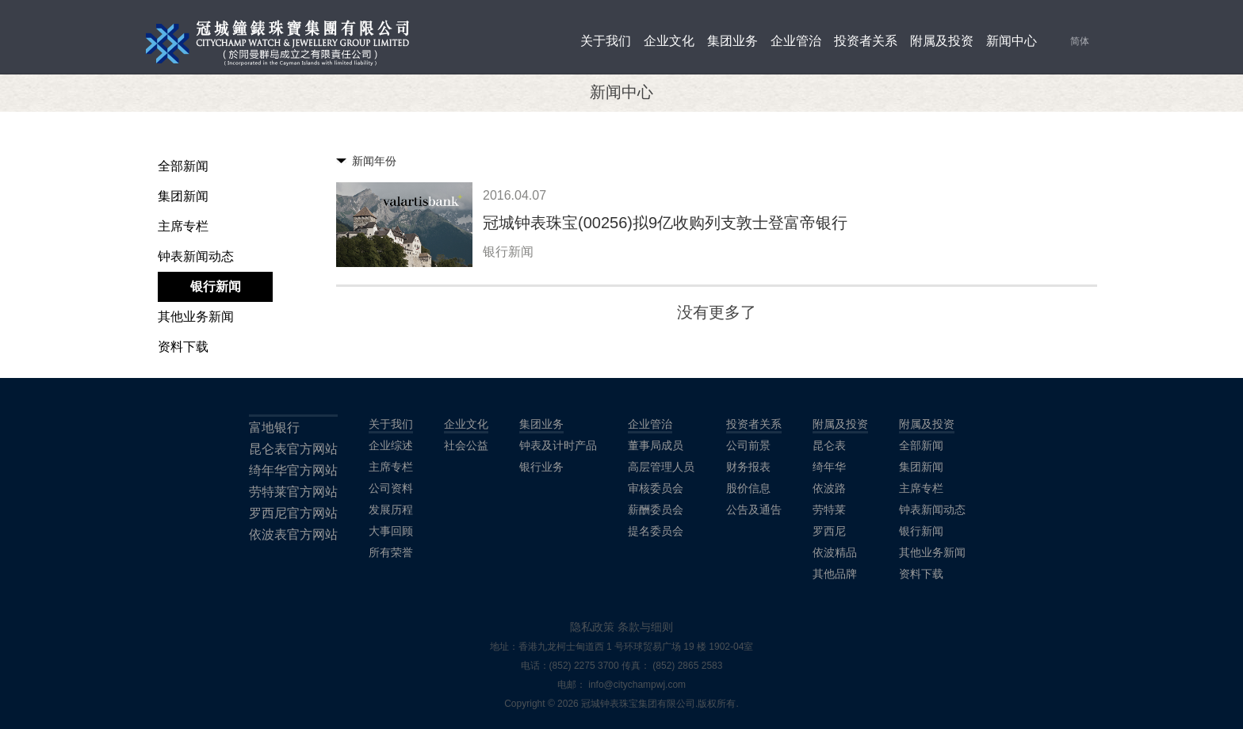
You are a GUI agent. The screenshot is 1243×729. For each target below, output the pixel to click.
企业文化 (669, 41)
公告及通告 (754, 509)
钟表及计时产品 (558, 445)
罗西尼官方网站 (293, 513)
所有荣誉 (391, 552)
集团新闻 (183, 196)
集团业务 (732, 41)
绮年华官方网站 (293, 470)
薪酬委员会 (655, 509)
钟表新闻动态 (196, 256)
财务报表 (748, 466)
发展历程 (391, 509)
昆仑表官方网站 (293, 449)
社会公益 (466, 445)
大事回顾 (391, 531)
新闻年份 (374, 161)
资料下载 (183, 346)
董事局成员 (655, 445)
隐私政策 (592, 626)
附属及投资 (941, 41)
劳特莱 (829, 509)
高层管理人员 (661, 466)
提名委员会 (655, 531)
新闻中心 (1011, 41)
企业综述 (391, 445)
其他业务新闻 (196, 316)
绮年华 (829, 466)
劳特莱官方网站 (293, 491)
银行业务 (541, 466)
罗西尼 (829, 531)
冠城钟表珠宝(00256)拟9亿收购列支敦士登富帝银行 (665, 222)
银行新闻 (215, 286)
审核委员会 (655, 488)
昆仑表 (829, 445)
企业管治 (796, 41)
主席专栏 (183, 226)
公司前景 (748, 445)
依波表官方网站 (293, 534)
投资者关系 (865, 41)
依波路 (829, 488)
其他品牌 (835, 573)
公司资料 (391, 488)
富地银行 (274, 427)
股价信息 (748, 488)
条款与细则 (645, 626)
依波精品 (835, 552)
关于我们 (605, 41)
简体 (1079, 41)
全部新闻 (183, 166)
